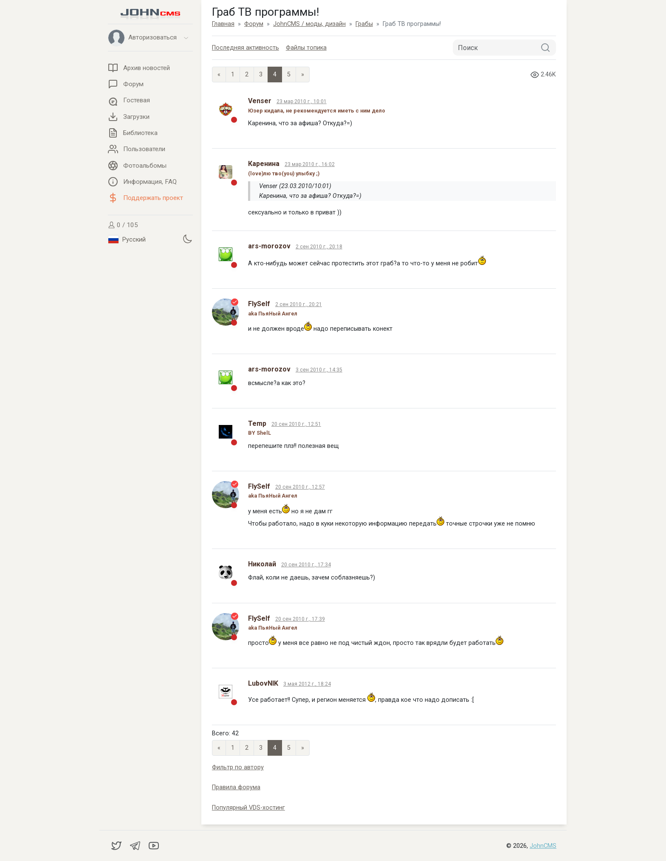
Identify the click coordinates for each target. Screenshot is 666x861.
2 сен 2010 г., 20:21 (298, 304)
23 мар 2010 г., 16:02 (310, 164)
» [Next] (302, 74)
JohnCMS (543, 846)
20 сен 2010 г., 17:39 (300, 619)
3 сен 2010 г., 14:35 (319, 370)
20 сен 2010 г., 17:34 (306, 565)
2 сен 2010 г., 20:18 (319, 247)
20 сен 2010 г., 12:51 (296, 424)
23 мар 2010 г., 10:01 (302, 101)
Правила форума (236, 787)
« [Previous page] (218, 74)
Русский (127, 239)
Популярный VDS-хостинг (248, 807)
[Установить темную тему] (187, 238)
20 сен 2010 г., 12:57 (300, 487)
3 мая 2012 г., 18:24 (307, 684)
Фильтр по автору (238, 767)
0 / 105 (123, 225)
